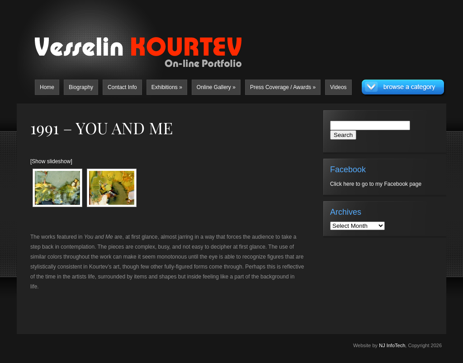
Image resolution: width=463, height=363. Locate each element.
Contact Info (122, 87)
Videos (338, 87)
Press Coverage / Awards (283, 87)
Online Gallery (216, 87)
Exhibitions (166, 87)
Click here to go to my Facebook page (375, 184)
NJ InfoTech (392, 345)
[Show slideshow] (51, 161)
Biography (81, 87)
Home (47, 87)
